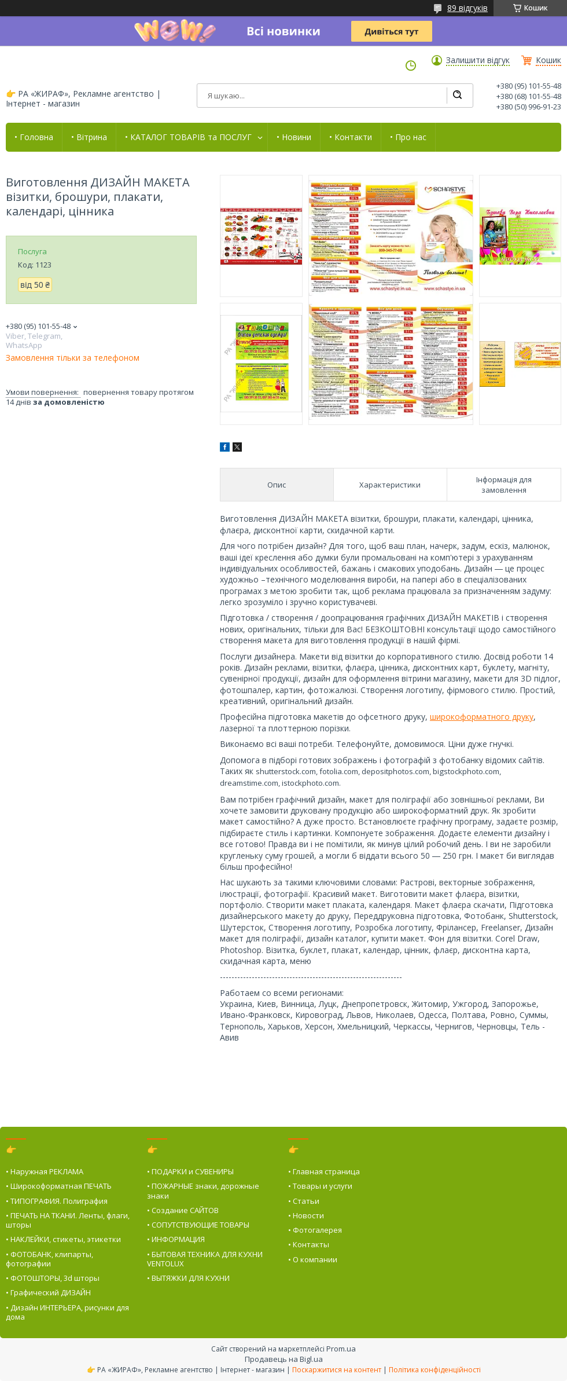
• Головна (33, 137)
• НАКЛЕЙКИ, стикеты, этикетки (63, 1239)
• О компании (312, 1259)
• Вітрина (89, 137)
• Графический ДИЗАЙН (48, 1292)
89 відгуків (467, 7)
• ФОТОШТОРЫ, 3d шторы (53, 1278)
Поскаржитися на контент (336, 1370)
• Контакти (350, 137)
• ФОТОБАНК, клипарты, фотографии (49, 1259)
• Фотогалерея (315, 1230)
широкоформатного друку (481, 716)
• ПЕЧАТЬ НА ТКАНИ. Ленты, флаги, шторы (68, 1220)
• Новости (306, 1215)
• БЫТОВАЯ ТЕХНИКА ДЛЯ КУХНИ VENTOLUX (205, 1259)
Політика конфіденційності (435, 1370)
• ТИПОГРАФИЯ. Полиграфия (57, 1201)
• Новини (294, 137)
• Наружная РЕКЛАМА (44, 1171)
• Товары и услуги (320, 1186)
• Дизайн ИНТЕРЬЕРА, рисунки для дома (67, 1312)
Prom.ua (341, 1348)
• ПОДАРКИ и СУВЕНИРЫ (190, 1171)
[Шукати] (457, 95)
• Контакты (308, 1244)
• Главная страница (324, 1171)
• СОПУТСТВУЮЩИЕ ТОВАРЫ (198, 1224)
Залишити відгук (478, 60)
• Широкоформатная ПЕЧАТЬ (59, 1186)
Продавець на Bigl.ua (284, 1359)
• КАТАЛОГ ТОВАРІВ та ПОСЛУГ (188, 137)
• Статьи (303, 1201)
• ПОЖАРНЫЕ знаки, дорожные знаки (203, 1190)
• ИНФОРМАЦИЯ (176, 1239)
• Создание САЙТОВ (183, 1210)
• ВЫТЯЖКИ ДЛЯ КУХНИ (188, 1278)
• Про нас (408, 137)
